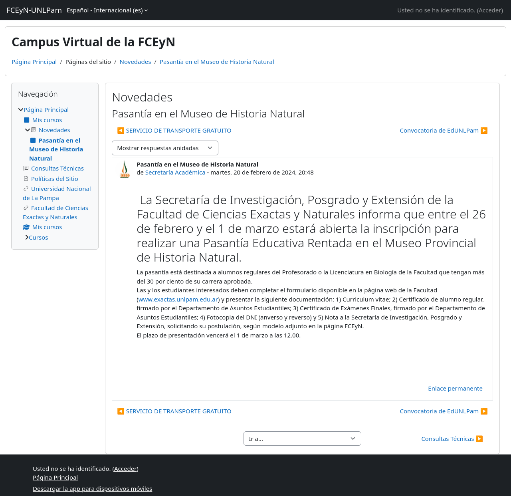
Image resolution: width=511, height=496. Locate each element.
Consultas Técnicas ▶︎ (452, 438)
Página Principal (34, 61)
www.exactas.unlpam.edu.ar (178, 299)
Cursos (38, 237)
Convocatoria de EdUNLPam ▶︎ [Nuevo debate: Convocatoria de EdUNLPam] (444, 130)
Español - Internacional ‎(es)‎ (105, 10)
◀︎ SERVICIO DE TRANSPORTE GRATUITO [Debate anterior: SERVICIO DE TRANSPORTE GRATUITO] (174, 130)
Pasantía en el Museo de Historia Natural (217, 61)
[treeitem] (55, 173)
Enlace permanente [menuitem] (455, 388)
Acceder (490, 10)
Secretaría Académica (175, 172)
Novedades (135, 61)
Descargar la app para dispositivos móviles (92, 488)
